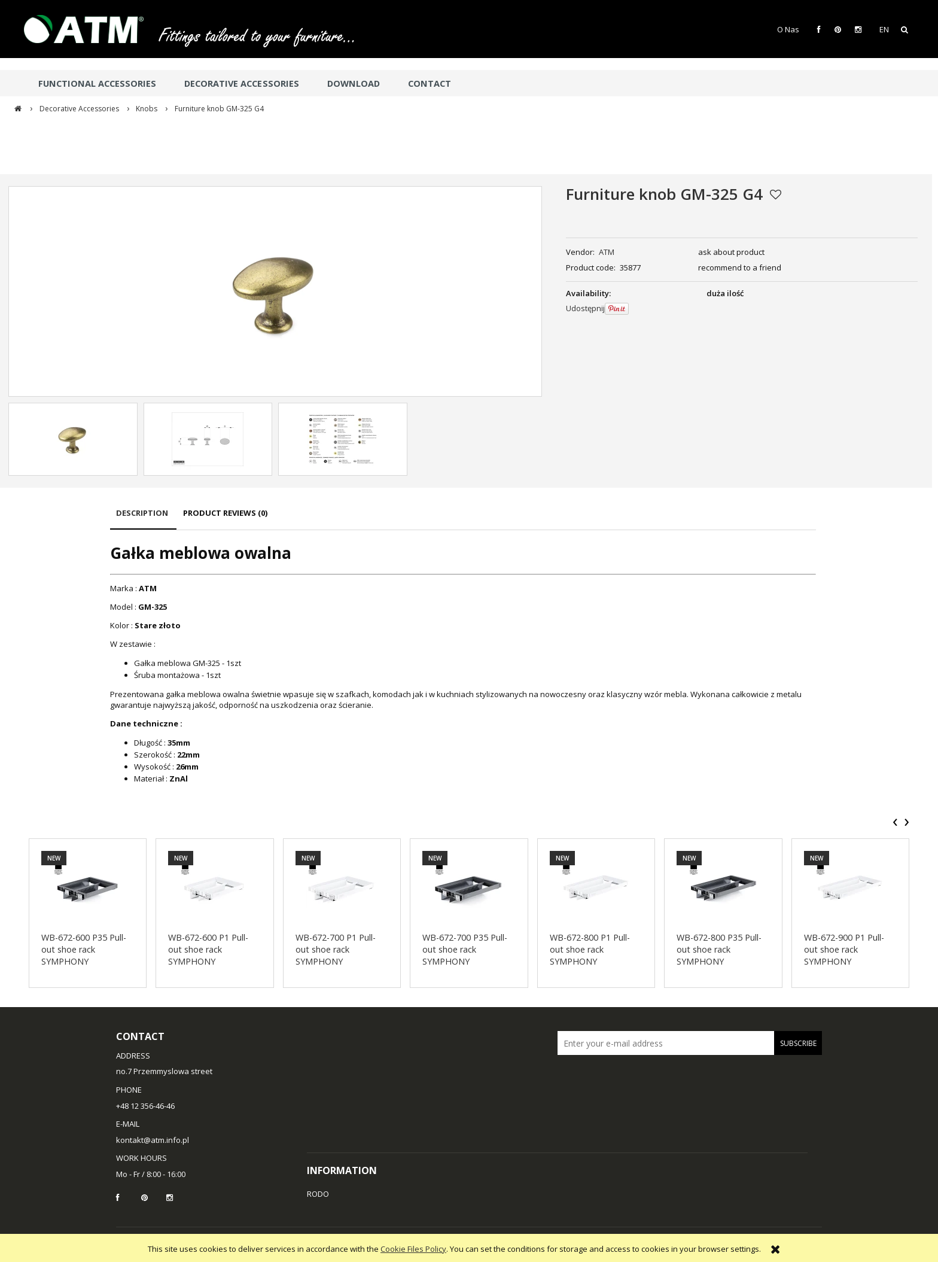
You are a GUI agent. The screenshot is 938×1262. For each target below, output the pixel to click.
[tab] (143, 518)
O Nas (788, 29)
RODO (318, 1193)
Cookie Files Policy (413, 1248)
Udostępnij (585, 308)
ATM (606, 252)
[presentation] (895, 822)
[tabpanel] (463, 663)
